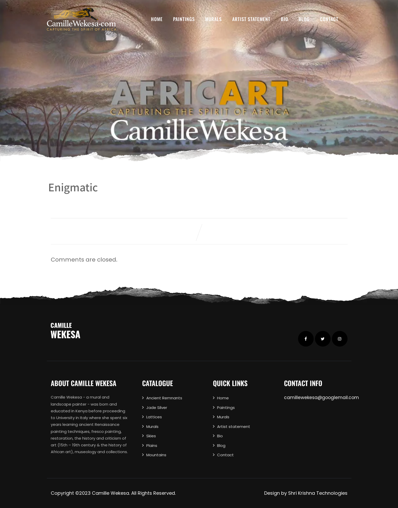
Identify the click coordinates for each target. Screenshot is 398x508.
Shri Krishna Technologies (318, 493)
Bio (284, 19)
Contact (329, 19)
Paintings (184, 19)
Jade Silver (156, 407)
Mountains (156, 455)
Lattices (154, 417)
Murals (213, 19)
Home (157, 19)
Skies (151, 436)
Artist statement (251, 19)
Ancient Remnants (164, 398)
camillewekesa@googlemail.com (321, 397)
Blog (304, 19)
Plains (151, 445)
